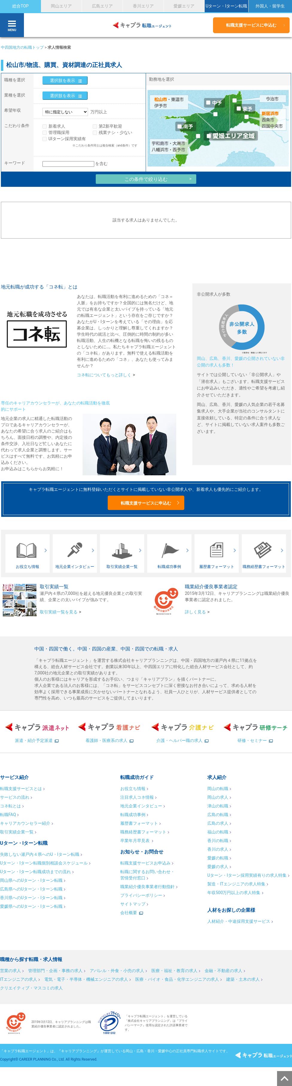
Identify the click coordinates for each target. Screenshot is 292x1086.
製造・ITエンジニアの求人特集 (236, 884)
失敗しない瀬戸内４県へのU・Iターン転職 (39, 854)
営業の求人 (10, 970)
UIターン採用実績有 (67, 138)
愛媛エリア (184, 6)
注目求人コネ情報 (137, 797)
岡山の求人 (217, 797)
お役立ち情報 (132, 788)
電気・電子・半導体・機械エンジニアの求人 (86, 979)
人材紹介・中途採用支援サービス (238, 921)
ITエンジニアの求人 (18, 979)
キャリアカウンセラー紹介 (25, 823)
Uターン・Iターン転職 (226, 6)
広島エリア (102, 6)
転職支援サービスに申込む (251, 25)
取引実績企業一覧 (17, 832)
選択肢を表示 (62, 80)
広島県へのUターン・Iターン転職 (31, 889)
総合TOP (20, 6)
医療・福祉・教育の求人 (174, 970)
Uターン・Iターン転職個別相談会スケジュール (44, 863)
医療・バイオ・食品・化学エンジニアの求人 (177, 979)
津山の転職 (217, 806)
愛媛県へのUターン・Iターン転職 (31, 906)
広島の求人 (217, 823)
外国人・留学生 (270, 6)
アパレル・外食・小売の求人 (117, 970)
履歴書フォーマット (139, 823)
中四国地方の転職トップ (22, 47)
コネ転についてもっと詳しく (104, 374)
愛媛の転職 (217, 858)
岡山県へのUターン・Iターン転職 (31, 880)
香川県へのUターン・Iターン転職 (31, 897)
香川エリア (143, 6)
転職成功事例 (132, 814)
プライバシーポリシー (141, 895)
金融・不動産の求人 (223, 970)
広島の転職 (217, 814)
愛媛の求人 (217, 866)
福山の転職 (217, 832)
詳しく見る (195, 612)
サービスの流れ (14, 797)
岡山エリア (61, 6)
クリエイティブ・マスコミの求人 (31, 988)
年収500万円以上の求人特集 (234, 892)
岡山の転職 (217, 788)
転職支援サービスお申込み (145, 863)
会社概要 (128, 912)
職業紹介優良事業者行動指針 (147, 886)
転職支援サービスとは (21, 788)
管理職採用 (58, 132)
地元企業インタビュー (141, 806)
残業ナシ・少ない (115, 132)
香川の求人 (217, 849)
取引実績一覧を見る (58, 612)
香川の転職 (217, 840)
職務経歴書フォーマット (143, 832)
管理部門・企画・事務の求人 (55, 970)
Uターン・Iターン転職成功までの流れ (35, 871)
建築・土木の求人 (243, 979)
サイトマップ (132, 904)
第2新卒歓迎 (110, 126)
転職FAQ (8, 814)
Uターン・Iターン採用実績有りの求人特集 (247, 875)
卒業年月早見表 (135, 840)
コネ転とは (10, 806)
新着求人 (56, 126)
